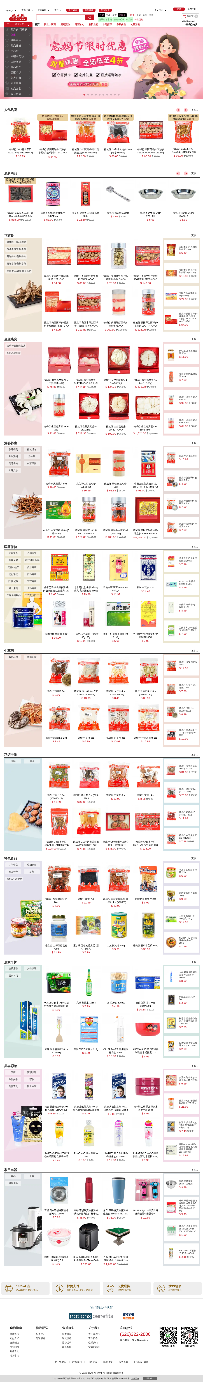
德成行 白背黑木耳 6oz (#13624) (188, 838)
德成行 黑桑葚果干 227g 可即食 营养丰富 (188, 734)
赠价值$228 (12, 179)
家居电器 (16, 83)
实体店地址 (94, 1347)
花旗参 (122, 15)
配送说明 (40, 1334)
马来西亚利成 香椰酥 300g (188, 873)
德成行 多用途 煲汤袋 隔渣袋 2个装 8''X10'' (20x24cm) (188, 1230)
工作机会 (93, 1338)
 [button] (30, 29)
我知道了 (150, 1378)
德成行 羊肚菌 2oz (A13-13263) (188, 792)
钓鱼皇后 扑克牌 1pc (188, 999)
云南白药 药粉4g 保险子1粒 (188, 607)
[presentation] (101, 63)
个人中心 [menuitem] (159, 10)
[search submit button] (89, 17)
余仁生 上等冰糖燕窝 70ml (188, 353)
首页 (37, 24)
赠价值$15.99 (79, 116)
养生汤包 (138, 19)
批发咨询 (14, 1355)
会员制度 (14, 1342)
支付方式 (14, 1338)
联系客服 (66, 1347)
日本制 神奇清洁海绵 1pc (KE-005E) (188, 1046)
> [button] (186, 110)
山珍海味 (16, 61)
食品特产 (16, 67)
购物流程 (14, 1334)
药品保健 (16, 45)
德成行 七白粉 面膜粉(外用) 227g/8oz (188, 1103)
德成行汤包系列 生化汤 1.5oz (188, 527)
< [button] (178, 110)
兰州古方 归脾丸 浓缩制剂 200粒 (188, 561)
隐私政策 (108, 1362)
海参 (151, 15)
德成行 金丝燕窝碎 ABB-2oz (188, 400)
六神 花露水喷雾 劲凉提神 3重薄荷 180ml (188, 976)
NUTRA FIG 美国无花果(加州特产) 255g (188, 942)
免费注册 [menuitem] (192, 9)
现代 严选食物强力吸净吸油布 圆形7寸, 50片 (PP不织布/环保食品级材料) (188, 1207)
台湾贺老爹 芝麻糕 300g (188, 896)
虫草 (108, 15)
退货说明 (66, 1342)
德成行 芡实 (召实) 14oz (188, 665)
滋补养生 (16, 40)
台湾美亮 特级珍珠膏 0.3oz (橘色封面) (188, 1080)
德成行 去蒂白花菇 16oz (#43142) (188, 769)
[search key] (60, 17)
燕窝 (101, 15)
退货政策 (66, 1334)
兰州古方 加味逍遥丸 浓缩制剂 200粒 (188, 630)
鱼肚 (145, 15)
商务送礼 (14, 1351)
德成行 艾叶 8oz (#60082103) (188, 711)
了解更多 (135, 1378)
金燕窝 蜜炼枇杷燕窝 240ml (188, 377)
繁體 (146, 1362)
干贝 (138, 15)
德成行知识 (191, 24)
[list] (131, 17)
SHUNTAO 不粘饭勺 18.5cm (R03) (188, 1253)
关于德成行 (94, 1334)
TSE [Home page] (18, 17)
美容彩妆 (16, 77)
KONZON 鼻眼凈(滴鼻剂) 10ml (188, 584)
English (138, 1362)
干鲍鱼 (131, 15)
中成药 (129, 19)
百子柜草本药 (105, 19)
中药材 (15, 50)
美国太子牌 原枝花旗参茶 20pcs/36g (188, 273)
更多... (194, 110)
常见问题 (14, 1347)
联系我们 (93, 1342)
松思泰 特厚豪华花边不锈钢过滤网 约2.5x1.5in (188, 1023)
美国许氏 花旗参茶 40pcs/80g (188, 296)
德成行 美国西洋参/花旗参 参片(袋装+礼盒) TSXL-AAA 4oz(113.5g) (188, 319)
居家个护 (16, 72)
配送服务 (40, 1338)
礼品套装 (16, 88)
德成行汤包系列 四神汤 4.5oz (188, 503)
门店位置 (92, 1362)
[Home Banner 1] (101, 63)
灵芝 (114, 15)
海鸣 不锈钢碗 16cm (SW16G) (188, 1184)
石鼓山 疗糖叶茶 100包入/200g (188, 919)
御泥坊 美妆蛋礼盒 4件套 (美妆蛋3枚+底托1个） (188, 1127)
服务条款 (123, 1362)
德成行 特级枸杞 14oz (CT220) (188, 815)
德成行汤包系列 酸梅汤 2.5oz (188, 480)
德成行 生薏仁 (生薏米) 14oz (188, 688)
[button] (28, 25)
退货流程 (66, 1338)
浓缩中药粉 (119, 19)
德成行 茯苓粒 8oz (188, 458)
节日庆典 (16, 93)
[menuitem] (15, 10)
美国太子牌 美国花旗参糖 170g (188, 250)
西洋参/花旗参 (19, 29)
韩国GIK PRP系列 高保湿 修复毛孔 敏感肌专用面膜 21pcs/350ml (188, 1150)
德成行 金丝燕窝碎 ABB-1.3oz (188, 423)
